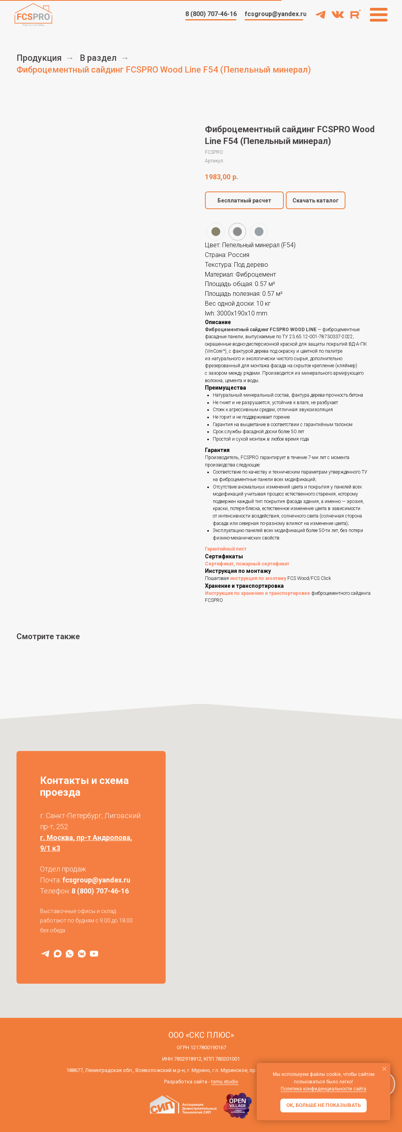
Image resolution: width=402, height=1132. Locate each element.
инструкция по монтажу (258, 578)
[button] (244, 200)
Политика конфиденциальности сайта (323, 1089)
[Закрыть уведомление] (384, 1069)
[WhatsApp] (70, 954)
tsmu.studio (224, 1082)
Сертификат (219, 564)
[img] (338, 14)
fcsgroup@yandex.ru (96, 880)
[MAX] (57, 954)
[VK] (82, 954)
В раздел (98, 58)
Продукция (39, 58)
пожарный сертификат (262, 564)
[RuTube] (94, 954)
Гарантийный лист (226, 549)
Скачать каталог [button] (315, 200)
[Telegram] (45, 954)
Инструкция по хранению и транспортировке (257, 593)
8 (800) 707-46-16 (100, 891)
